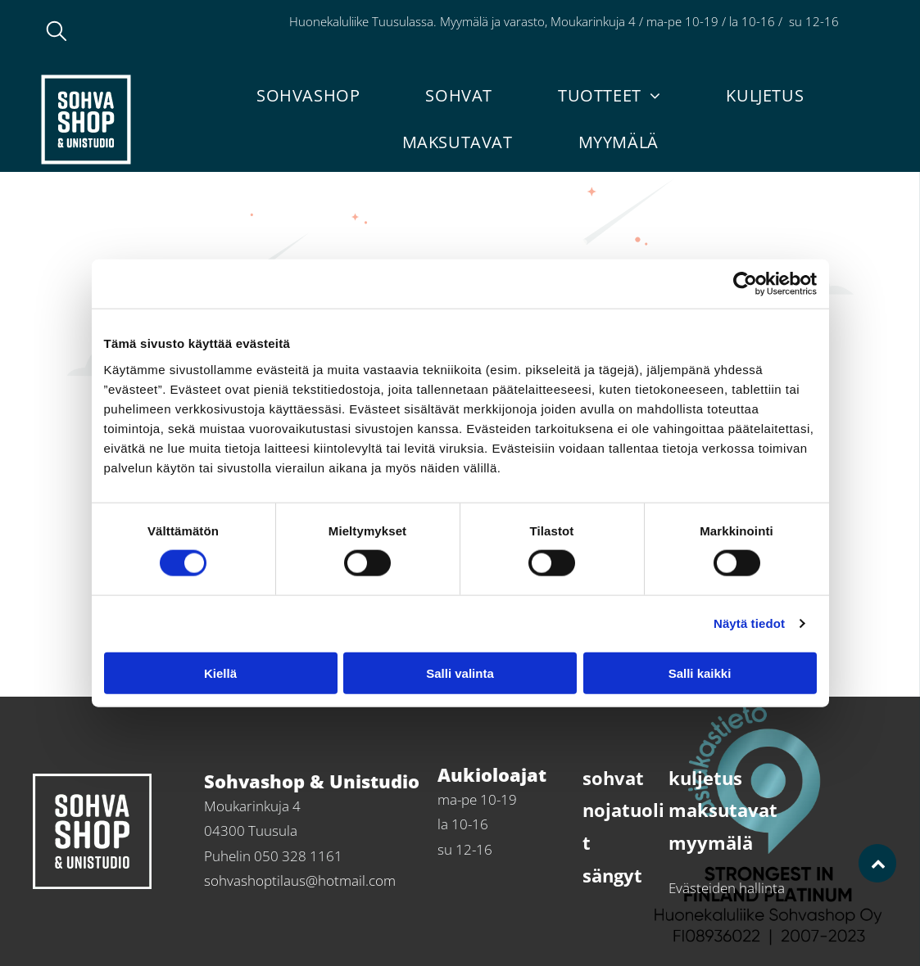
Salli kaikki (700, 672)
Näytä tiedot (749, 623)
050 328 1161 (298, 855)
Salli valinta (460, 672)
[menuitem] (308, 95)
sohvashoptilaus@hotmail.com (300, 880)
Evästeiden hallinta (726, 887)
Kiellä (220, 672)
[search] (56, 32)
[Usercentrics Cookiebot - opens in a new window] (745, 284)
